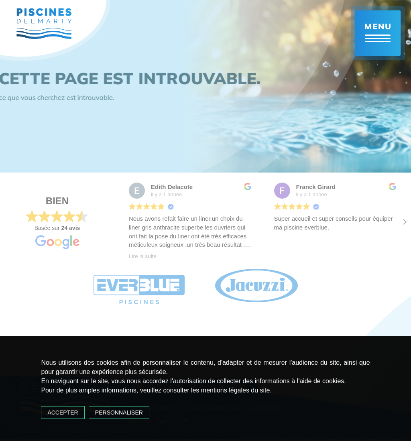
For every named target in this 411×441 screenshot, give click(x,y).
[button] (405, 222)
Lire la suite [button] (143, 256)
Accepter (62, 412)
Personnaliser (119, 412)
